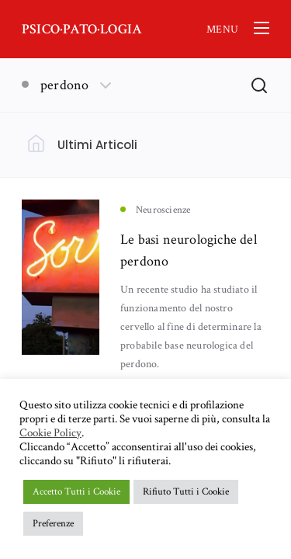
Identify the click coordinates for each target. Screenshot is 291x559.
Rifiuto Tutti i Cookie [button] (186, 491)
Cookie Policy (50, 433)
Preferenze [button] (53, 523)
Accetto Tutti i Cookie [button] (76, 491)
